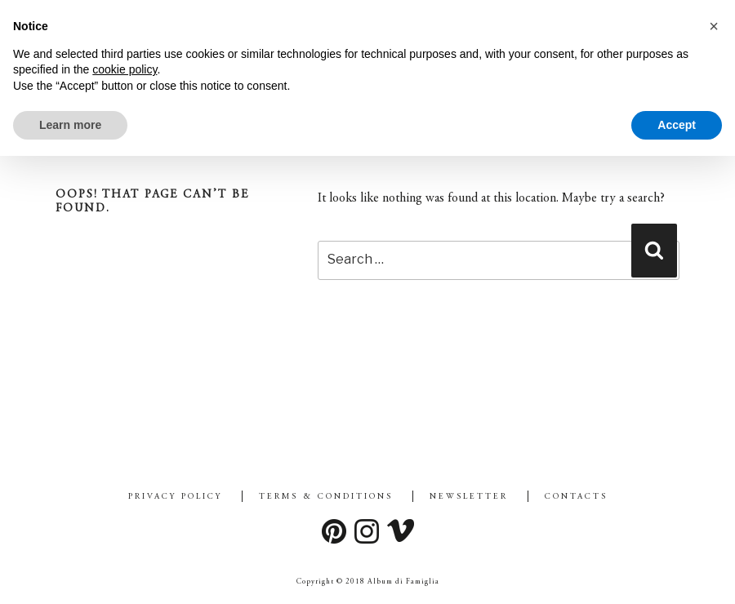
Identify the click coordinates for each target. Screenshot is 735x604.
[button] (714, 26)
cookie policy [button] (124, 69)
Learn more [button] (70, 124)
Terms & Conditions (326, 497)
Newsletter (469, 497)
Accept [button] (676, 124)
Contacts (576, 497)
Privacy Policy (175, 497)
